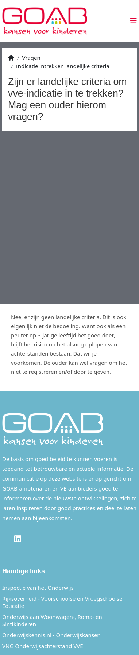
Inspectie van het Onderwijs (38, 587)
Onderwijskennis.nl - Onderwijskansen (51, 635)
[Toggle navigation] (131, 20)
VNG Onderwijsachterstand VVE (42, 646)
